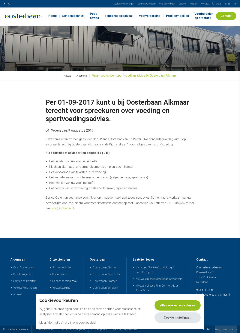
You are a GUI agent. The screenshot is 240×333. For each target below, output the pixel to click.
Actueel (182, 3)
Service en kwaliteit (24, 281)
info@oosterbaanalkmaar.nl (213, 294)
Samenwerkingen (147, 3)
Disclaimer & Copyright (73, 329)
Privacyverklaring (44, 329)
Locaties (194, 3)
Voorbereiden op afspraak (203, 17)
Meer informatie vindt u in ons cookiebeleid (67, 322)
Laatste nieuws (143, 259)
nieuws (67, 75)
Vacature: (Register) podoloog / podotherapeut (155, 270)
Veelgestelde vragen (124, 3)
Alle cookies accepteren (177, 305)
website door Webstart (125, 329)
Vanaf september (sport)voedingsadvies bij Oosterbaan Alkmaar (134, 75)
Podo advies (94, 17)
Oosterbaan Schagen (105, 287)
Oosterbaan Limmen (105, 281)
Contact (205, 3)
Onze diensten (60, 259)
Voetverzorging (149, 17)
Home (52, 17)
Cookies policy (99, 329)
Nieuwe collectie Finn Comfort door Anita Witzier (157, 288)
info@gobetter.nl (63, 208)
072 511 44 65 (221, 4)
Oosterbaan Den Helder (106, 274)
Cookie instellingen (177, 317)
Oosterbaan (98, 259)
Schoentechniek (73, 17)
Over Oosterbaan (167, 3)
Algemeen (81, 75)
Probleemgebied (177, 17)
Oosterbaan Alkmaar (105, 267)
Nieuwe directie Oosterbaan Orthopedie (159, 279)
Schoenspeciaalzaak (119, 17)
